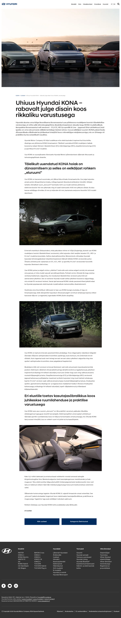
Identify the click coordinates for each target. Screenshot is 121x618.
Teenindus (104, 555)
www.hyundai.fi (27, 599)
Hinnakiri (56, 559)
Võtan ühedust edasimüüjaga (105, 558)
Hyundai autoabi (82, 555)
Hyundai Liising (82, 559)
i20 (19, 562)
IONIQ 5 (37, 555)
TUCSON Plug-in (40, 568)
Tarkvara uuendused (84, 557)
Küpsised (60, 611)
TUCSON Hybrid (40, 566)
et (111, 4)
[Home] (9, 4)
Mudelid (73, 4)
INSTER (21, 553)
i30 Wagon (22, 568)
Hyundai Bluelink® (83, 562)
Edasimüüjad (104, 553)
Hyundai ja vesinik (59, 572)
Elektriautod (57, 564)
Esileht (17, 95)
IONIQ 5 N (38, 559)
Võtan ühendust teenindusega (106, 563)
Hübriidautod (58, 566)
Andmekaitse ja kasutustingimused (100, 611)
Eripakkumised (87, 4)
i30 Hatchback (23, 566)
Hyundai (105, 4)
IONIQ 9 (37, 562)
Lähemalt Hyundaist (60, 553)
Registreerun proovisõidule (105, 567)
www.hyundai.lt (49, 599)
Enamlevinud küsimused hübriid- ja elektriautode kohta (85, 566)
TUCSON (37, 564)
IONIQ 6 (37, 557)
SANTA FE (21, 559)
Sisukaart (116, 611)
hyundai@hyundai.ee (44, 597)
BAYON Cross (39, 553)
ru (114, 4)
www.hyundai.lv (38, 599)
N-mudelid (57, 570)
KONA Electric (23, 557)
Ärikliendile (57, 555)
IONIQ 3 (21, 555)
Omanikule (97, 4)
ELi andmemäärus (81, 611)
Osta (79, 4)
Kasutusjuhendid (59, 562)
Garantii (79, 553)
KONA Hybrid (23, 564)
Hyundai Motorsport (60, 575)
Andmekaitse (69, 611)
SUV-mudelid (58, 568)
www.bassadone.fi (44, 601)
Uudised (23, 95)
